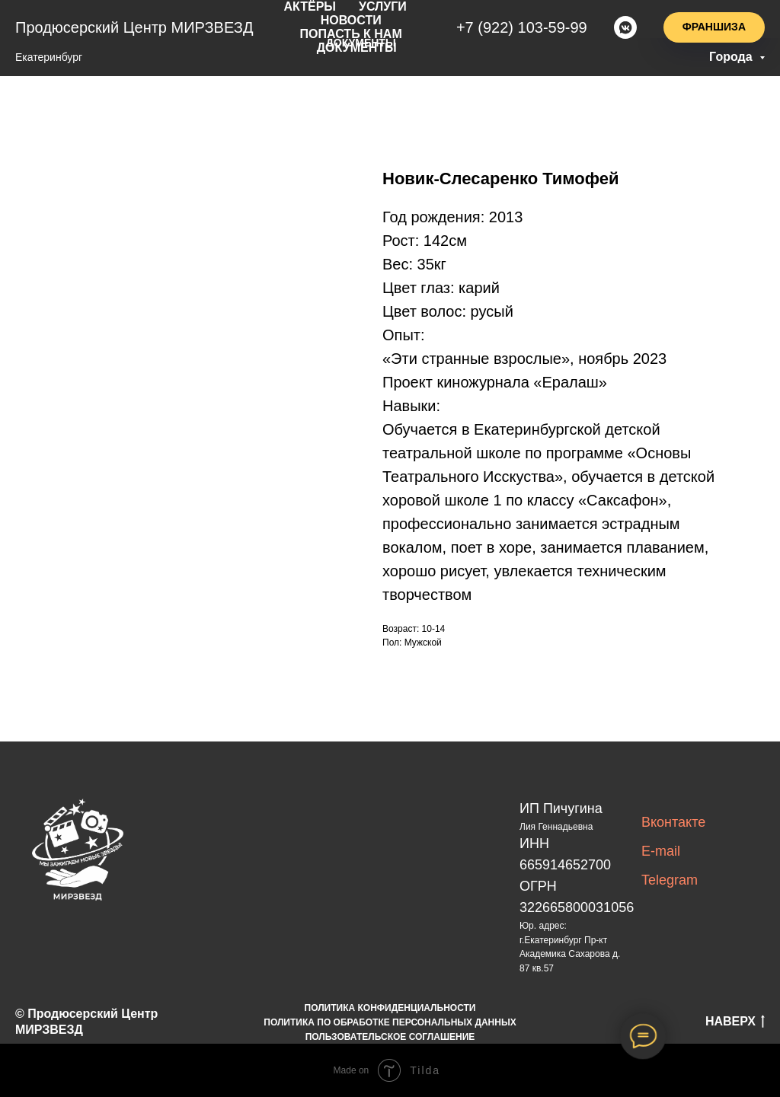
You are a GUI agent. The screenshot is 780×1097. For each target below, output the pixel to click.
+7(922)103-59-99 (526, 24)
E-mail (660, 851)
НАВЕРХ (735, 1022)
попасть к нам (355, 30)
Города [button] (732, 56)
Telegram (669, 880)
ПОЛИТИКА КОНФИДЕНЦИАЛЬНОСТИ (390, 1008)
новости (355, 18)
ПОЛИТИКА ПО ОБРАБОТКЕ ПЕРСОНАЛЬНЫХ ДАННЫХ (390, 1022)
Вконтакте (673, 822)
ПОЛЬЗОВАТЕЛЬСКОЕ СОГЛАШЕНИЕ (390, 1037)
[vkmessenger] (625, 24)
